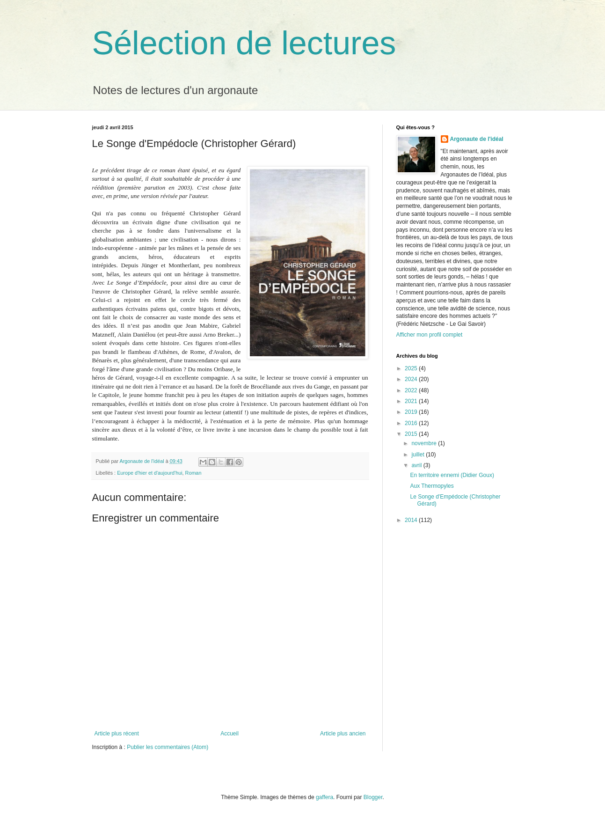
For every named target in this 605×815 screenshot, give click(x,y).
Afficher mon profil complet (429, 334)
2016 (412, 423)
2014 (412, 520)
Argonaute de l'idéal (476, 139)
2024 (412, 379)
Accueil (229, 733)
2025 (412, 368)
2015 (412, 434)
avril (417, 465)
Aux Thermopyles (431, 486)
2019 (412, 412)
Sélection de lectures (244, 43)
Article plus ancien (342, 733)
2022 (412, 390)
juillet (418, 454)
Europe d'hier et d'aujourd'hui (149, 473)
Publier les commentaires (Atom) (167, 747)
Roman (193, 473)
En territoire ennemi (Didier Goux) (452, 475)
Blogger (373, 797)
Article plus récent (117, 733)
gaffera (324, 797)
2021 (412, 401)
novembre (424, 443)
